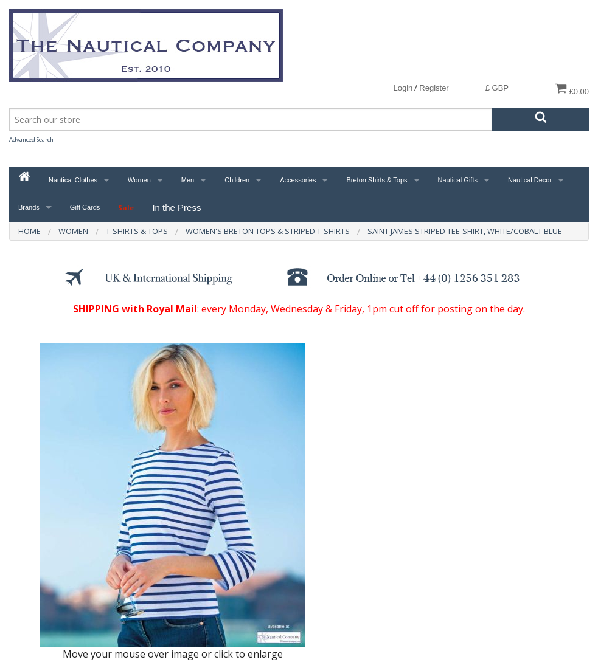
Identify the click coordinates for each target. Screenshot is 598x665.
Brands (29, 207)
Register (433, 87)
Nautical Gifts (458, 180)
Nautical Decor (530, 180)
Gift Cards (85, 207)
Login (402, 87)
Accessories (298, 180)
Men (187, 180)
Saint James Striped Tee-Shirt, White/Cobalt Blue (464, 231)
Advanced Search (31, 139)
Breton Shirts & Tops (376, 180)
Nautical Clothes (73, 180)
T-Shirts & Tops (137, 231)
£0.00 (572, 89)
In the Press (176, 207)
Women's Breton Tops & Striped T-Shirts (268, 231)
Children (236, 180)
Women (139, 180)
